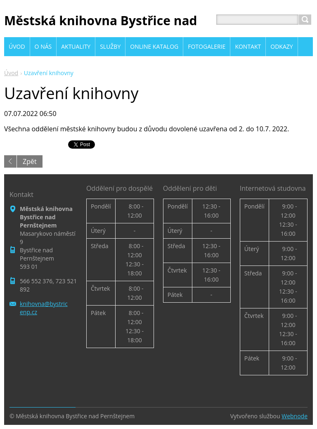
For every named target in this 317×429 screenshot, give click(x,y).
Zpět (30, 161)
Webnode (295, 416)
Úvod (11, 73)
